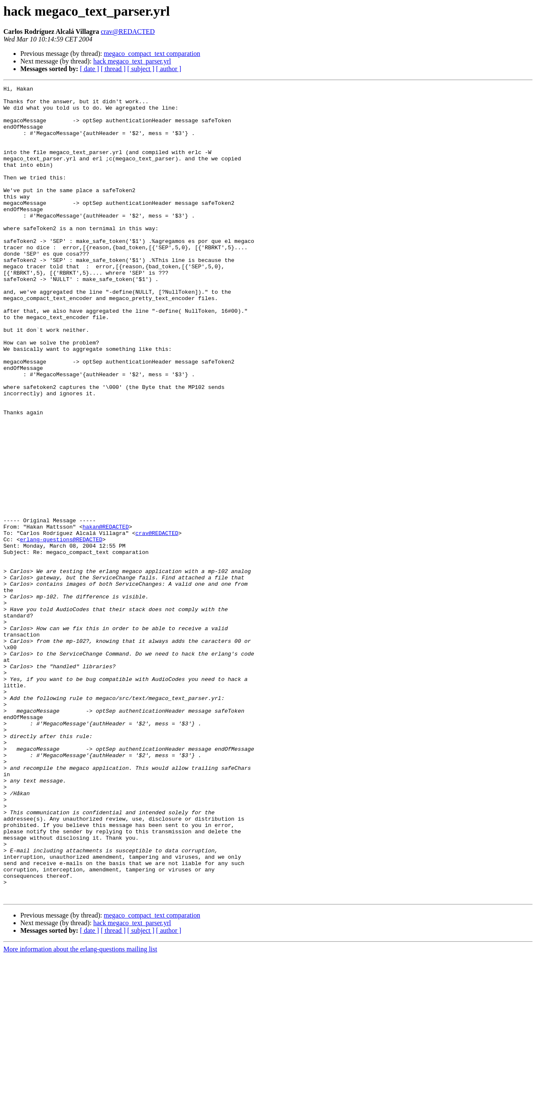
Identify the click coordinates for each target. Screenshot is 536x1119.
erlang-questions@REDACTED (61, 630)
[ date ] (89, 68)
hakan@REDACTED (105, 615)
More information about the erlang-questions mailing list (80, 1111)
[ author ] (168, 68)
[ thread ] (113, 68)
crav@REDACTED (128, 31)
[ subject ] (140, 68)
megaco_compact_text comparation (152, 53)
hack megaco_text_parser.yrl (132, 61)
